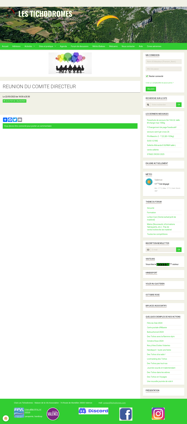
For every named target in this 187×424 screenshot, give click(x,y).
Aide (141, 46)
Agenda (63, 46)
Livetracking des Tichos (157, 359)
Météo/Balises (99, 46)
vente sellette (153, 150)
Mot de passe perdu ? (166, 83)
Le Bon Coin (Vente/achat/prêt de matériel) (161, 218)
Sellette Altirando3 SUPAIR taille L (161, 145)
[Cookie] (6, 418)
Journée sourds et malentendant (161, 368)
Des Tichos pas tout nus (157, 363)
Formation (151, 212)
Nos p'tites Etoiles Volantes (158, 345)
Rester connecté (154, 76)
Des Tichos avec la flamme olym (161, 336)
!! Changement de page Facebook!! (161, 127)
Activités (28, 46)
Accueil (5, 46)
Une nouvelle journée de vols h (160, 381)
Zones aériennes (154, 46)
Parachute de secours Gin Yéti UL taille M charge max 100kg (163, 121)
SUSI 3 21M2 (152, 141)
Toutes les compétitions (157, 234)
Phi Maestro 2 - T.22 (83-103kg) (160, 136)
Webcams (113, 46)
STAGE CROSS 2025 (155, 154)
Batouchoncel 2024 (155, 332)
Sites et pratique (46, 46)
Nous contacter (128, 46)
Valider (151, 89)
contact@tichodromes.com (114, 403)
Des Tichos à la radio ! (156, 354)
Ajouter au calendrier (15, 101)
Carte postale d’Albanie (157, 327)
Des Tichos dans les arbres (158, 372)
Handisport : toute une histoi (159, 350)
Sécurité (150, 208)
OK (179, 105)
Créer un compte (151, 83)
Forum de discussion (79, 46)
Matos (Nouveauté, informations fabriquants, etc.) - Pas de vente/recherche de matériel (161, 227)
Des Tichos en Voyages (157, 377)
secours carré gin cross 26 (158, 132)
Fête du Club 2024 (154, 323)
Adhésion (16, 46)
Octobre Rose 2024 (155, 341)
